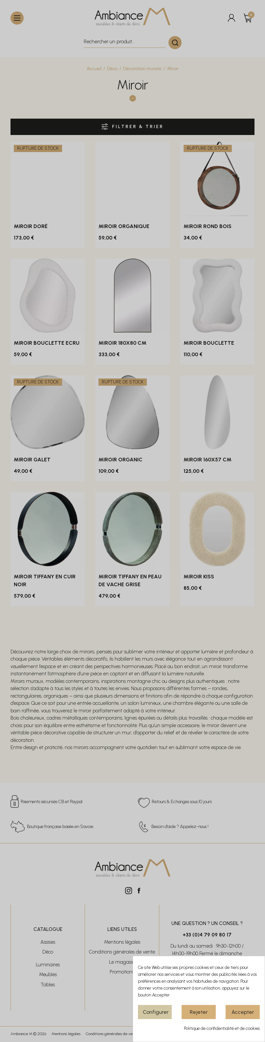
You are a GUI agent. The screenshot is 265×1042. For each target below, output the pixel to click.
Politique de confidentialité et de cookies (222, 1028)
